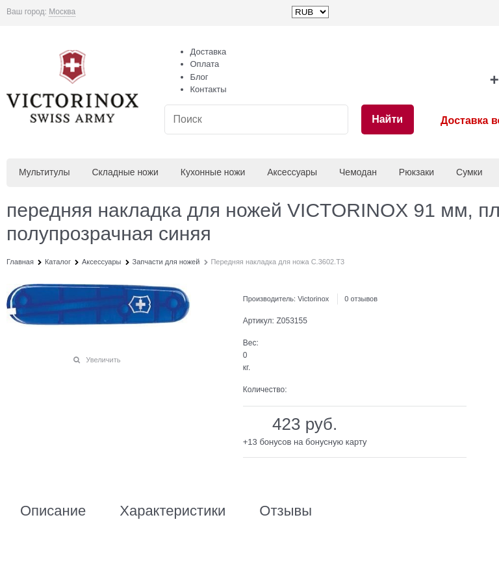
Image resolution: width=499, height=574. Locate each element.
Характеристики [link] (172, 511)
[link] (62, 12)
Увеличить (103, 360)
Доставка (208, 51)
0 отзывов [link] (360, 299)
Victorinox (313, 299)
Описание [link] (53, 511)
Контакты (208, 89)
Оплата (205, 64)
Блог (199, 77)
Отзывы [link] (285, 511)
